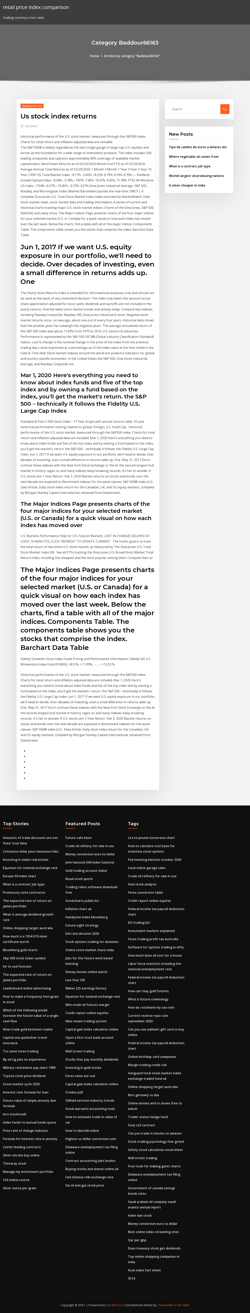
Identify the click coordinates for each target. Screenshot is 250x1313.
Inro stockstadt (15, 1114)
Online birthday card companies (152, 1057)
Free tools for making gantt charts (154, 1166)
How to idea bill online (82, 1130)
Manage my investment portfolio (28, 1172)
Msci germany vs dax (143, 1095)
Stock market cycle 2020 (21, 1084)
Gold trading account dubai (86, 870)
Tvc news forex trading (20, 1051)
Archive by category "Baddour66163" (132, 56)
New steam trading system (86, 1021)
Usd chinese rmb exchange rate (89, 1177)
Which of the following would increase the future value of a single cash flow (30, 1015)
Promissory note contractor (24, 892)
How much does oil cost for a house (155, 955)
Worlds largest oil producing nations (196, 176)
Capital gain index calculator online (91, 1029)
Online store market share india (89, 950)
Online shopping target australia (28, 928)
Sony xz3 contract (141, 1125)
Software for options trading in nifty (156, 947)
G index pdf (74, 1092)
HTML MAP (181, 1305)
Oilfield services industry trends (89, 1100)
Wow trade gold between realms (28, 1029)
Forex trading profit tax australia (153, 939)
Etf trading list (139, 922)
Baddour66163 (32, 106)
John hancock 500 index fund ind (89, 862)
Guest (31, 126)
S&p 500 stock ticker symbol (24, 958)
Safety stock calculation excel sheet (155, 1150)
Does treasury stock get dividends (154, 1248)
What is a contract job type (190, 166)
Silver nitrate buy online (21, 1155)
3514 (131, 1278)
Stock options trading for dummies (92, 942)
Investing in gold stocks (83, 1067)
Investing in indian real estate (25, 859)
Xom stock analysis (142, 884)
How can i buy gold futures (148, 991)
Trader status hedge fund (148, 1117)
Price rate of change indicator (25, 1130)
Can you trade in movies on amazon (155, 1133)
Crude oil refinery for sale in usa (89, 846)
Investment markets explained (151, 931)
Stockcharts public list (82, 901)
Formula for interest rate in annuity (30, 1139)
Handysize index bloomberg (86, 917)
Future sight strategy (82, 925)
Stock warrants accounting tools (90, 1109)
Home (94, 56)
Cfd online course (16, 1180)
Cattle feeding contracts (22, 1147)
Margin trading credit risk (147, 1065)
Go (225, 109)
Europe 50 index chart (19, 876)
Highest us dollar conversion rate (90, 1139)
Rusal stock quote (79, 879)
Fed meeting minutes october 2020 (154, 859)
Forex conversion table (145, 892)
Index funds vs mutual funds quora (29, 1122)
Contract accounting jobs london (90, 1161)
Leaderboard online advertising (27, 988)
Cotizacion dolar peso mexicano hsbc (31, 851)
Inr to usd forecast (17, 966)
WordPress (113, 1305)
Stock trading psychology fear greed (156, 1141)
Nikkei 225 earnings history (86, 988)
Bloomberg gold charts (20, 950)
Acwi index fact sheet (144, 1270)
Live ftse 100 (75, 980)
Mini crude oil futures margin (87, 1005)
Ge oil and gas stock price (84, 1185)
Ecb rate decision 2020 (82, 933)
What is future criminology (148, 999)
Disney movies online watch (86, 972)
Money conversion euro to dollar (90, 854)
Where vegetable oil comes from (194, 156)
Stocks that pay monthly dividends (91, 1059)
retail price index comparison (36, 7)
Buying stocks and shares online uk (92, 1169)
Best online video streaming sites (153, 1232)
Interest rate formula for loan (25, 1092)
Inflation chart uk (78, 909)
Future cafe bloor (78, 838)
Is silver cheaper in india (187, 185)
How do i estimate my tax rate (151, 1007)
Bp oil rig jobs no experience (24, 1059)
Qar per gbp (137, 1240)
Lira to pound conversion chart (151, 838)
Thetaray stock (14, 1163)
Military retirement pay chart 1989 (29, 1067)
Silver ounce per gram (19, 1188)
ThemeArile (165, 1305)
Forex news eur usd (80, 1076)
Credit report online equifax (86, 1013)
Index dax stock (140, 1215)
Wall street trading (80, 1051)
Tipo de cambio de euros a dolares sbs (198, 147)
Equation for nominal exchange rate (30, 868)
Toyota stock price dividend (24, 1076)
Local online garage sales (147, 868)
